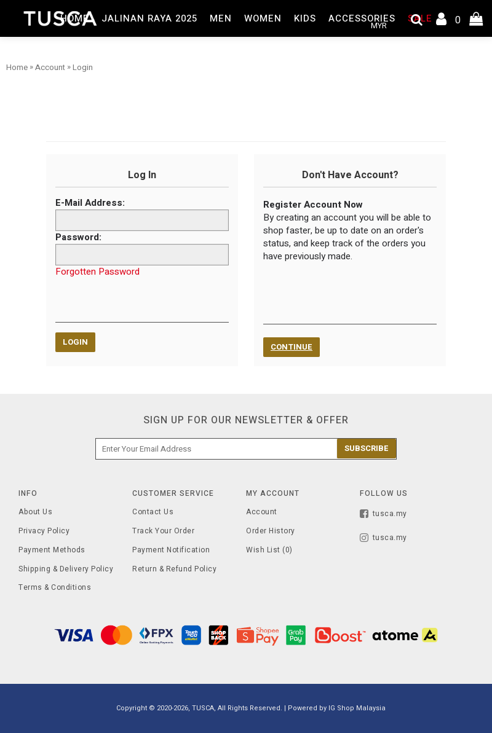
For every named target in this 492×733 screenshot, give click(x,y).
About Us (35, 512)
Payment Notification (171, 550)
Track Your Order (163, 531)
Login (75, 342)
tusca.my (383, 515)
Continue (291, 347)
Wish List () (269, 550)
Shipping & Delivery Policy (65, 569)
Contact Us (152, 512)
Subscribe (366, 448)
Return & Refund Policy (174, 569)
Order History (270, 531)
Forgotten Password (97, 271)
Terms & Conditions (54, 587)
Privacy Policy (43, 531)
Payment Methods (51, 550)
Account (261, 512)
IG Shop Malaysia (357, 708)
